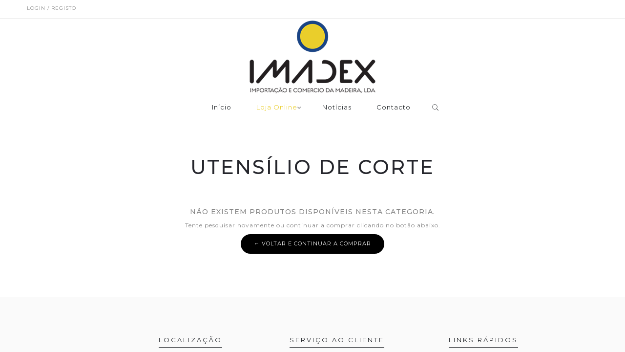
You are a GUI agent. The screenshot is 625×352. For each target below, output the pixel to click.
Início (221, 107)
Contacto (393, 107)
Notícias (337, 107)
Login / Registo (51, 8)
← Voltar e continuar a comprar (312, 243)
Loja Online (276, 107)
